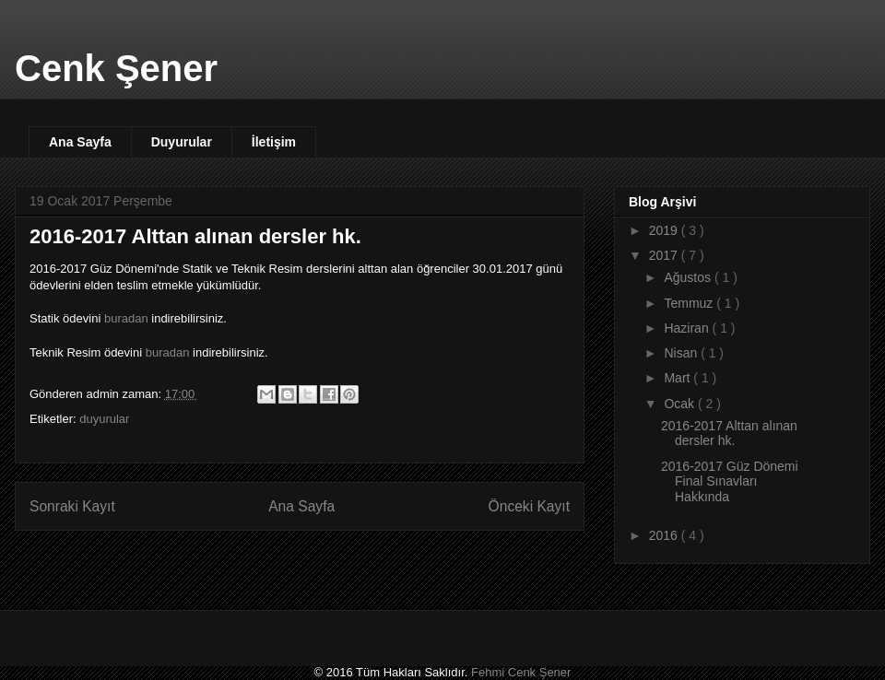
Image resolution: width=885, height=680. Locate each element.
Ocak (681, 403)
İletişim (274, 142)
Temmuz (690, 303)
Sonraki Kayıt (72, 506)
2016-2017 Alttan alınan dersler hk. (729, 433)
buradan (126, 318)
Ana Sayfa (80, 142)
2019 (665, 230)
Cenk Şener (116, 68)
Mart (678, 377)
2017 (665, 255)
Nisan (682, 353)
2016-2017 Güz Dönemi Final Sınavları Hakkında (729, 482)
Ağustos (689, 277)
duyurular (104, 419)
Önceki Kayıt (529, 506)
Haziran (688, 328)
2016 (665, 535)
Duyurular (181, 142)
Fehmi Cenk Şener (521, 672)
